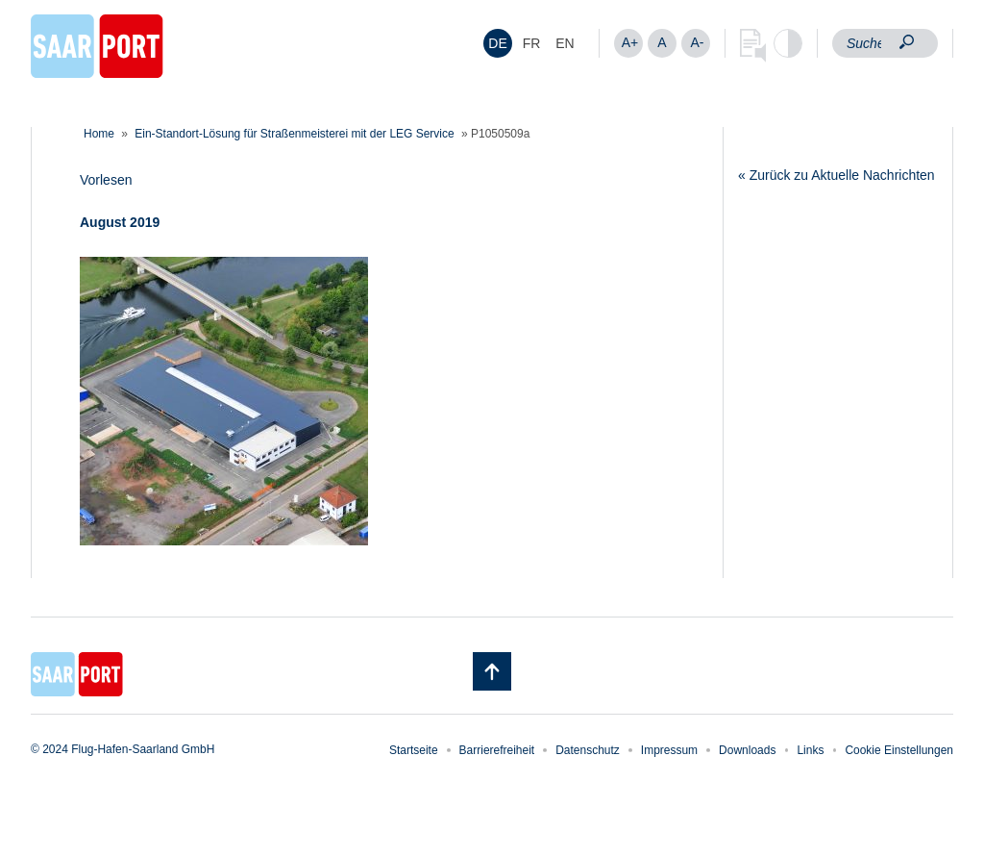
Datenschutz (587, 750)
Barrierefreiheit (497, 750)
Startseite (413, 750)
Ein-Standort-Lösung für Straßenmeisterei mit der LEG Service (294, 133)
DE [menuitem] (497, 43)
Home (99, 133)
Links (810, 750)
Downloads (747, 750)
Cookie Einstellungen (899, 750)
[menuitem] (497, 43)
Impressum (669, 750)
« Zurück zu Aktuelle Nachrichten (836, 175)
